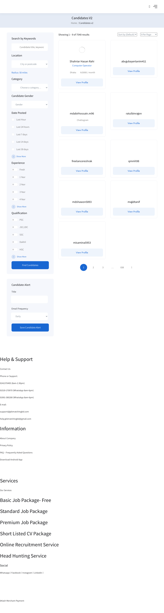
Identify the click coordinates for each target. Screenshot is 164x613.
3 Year (22, 191)
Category (17, 79)
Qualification (19, 213)
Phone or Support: (9, 376)
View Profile (82, 82)
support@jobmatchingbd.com (14, 411)
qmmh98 (133, 161)
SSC (22, 234)
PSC (22, 219)
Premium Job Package (24, 522)
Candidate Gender (22, 95)
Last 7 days (21, 134)
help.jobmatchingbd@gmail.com (15, 418)
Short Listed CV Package (25, 533)
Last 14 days (22, 141)
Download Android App (11, 459)
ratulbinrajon (134, 113)
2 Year (22, 184)
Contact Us (5, 368)
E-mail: (3, 404)
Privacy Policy (6, 445)
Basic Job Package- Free (25, 500)
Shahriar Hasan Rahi (82, 61)
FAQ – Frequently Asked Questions (16, 452)
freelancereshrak (82, 161)
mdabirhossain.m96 (82, 113)
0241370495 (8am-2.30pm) (12, 383)
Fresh (22, 169)
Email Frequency (20, 308)
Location (17, 55)
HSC (22, 249)
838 (122, 267)
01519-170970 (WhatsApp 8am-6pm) (17, 390)
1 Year (22, 177)
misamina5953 (82, 242)
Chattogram (82, 120)
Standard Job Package (24, 511)
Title (14, 291)
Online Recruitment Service (29, 544)
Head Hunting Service (23, 555)
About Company (8, 438)
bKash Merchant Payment (12, 600)
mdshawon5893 (82, 202)
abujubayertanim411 (133, 61)
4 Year (22, 199)
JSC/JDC (24, 227)
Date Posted (19, 112)
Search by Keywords (24, 38)
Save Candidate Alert (30, 327)
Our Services (6, 490)
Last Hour (21, 119)
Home (74, 22)
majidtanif (134, 202)
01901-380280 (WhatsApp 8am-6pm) (17, 397)
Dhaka (73, 72)
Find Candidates (30, 265)
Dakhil (23, 241)
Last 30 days (22, 149)
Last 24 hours (22, 126)
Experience (18, 162)
